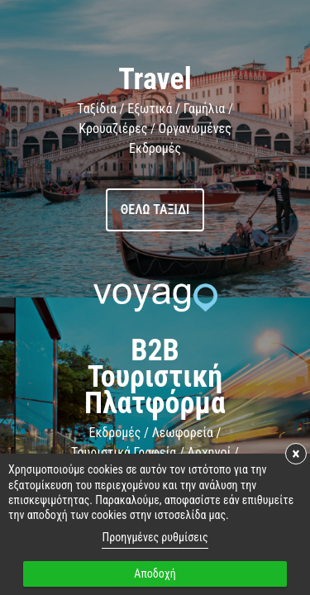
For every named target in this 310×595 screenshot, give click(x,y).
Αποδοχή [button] (154, 573)
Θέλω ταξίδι (155, 209)
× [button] (295, 454)
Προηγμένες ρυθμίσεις (154, 537)
